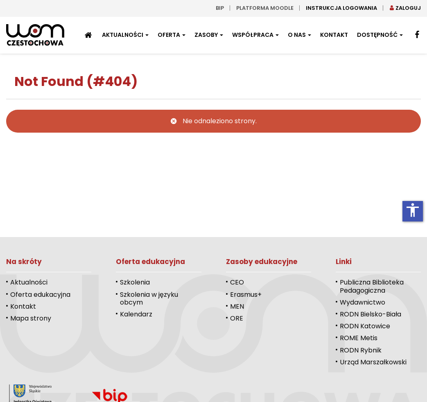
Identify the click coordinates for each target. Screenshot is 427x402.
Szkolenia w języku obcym (149, 298)
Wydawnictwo (362, 302)
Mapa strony (30, 318)
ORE (236, 318)
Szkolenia (135, 282)
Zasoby (208, 35)
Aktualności (125, 35)
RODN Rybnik (361, 350)
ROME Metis (358, 338)
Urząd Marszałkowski (373, 362)
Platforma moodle (265, 8)
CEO (237, 282)
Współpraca (255, 35)
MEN (237, 306)
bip (220, 8)
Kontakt (334, 35)
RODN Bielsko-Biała (370, 314)
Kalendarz (136, 314)
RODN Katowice (365, 326)
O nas (299, 35)
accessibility (412, 210)
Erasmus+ (246, 294)
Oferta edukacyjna (40, 294)
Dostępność (380, 35)
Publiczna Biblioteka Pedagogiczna (372, 286)
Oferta (171, 35)
